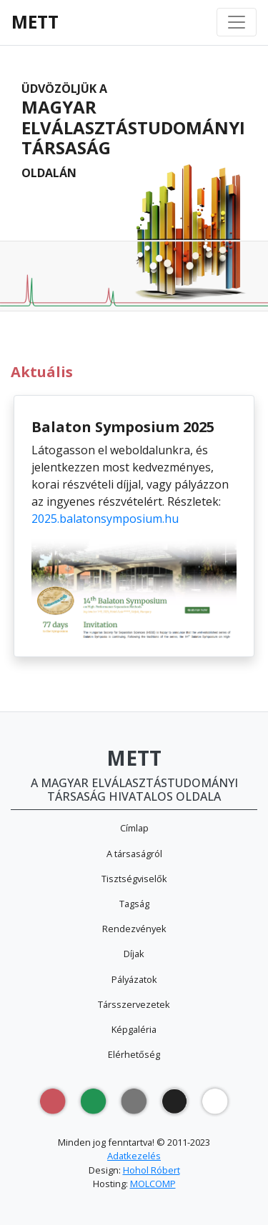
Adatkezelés (134, 1155)
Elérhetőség (134, 1054)
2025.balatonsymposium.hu (105, 518)
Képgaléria (134, 1029)
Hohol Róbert (151, 1170)
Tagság (134, 903)
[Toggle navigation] (237, 22)
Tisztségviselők (134, 878)
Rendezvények (134, 928)
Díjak (134, 953)
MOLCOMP (153, 1183)
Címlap (134, 827)
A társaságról (134, 853)
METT (35, 22)
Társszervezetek (134, 1004)
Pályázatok (134, 979)
